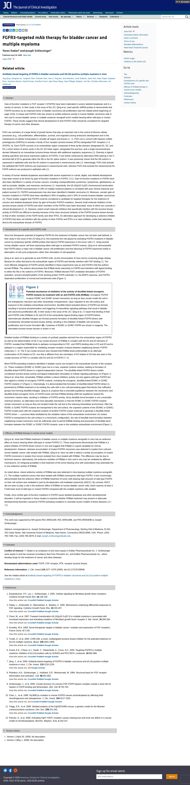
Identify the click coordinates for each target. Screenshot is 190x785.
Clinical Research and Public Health (17, 17)
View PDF (9, 59)
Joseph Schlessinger (38, 51)
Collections (114, 17)
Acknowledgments (131, 93)
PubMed (41, 600)
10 (109, 502)
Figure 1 (32, 287)
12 (5, 505)
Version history (130, 103)
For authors (43, 13)
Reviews (90, 17)
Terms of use (129, 41)
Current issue (40, 17)
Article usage (129, 58)
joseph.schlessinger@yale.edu (56, 536)
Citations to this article (135, 61)
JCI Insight (185, 2)
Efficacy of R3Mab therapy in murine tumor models (136, 88)
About (5, 13)
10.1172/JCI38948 (34, 25)
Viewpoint (103, 17)
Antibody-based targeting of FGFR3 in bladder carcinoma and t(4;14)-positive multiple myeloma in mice (55, 74)
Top (125, 74)
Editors (14, 13)
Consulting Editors (27, 13)
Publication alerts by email (79, 13)
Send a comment (131, 38)
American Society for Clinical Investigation (40, 777)
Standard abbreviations (133, 44)
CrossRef (32, 600)
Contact (119, 13)
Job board (109, 13)
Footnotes (128, 96)
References (128, 99)
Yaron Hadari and (14, 51)
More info (27, 55)
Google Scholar (52, 600)
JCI (29, 668)
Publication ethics (58, 13)
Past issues (53, 17)
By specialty (66, 17)
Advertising (97, 13)
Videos (79, 17)
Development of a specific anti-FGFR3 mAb (136, 82)
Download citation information (136, 35)
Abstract (127, 77)
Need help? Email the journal (136, 48)
